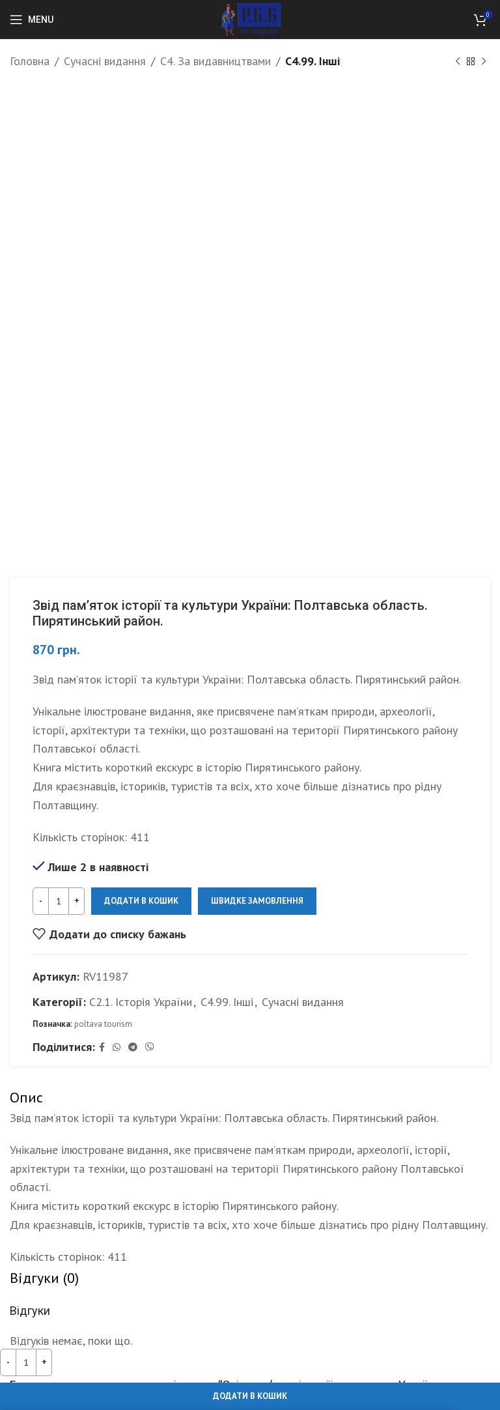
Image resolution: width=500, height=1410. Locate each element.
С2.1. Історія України (140, 1001)
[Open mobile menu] (31, 20)
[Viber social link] (149, 1047)
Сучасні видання (105, 60)
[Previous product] (457, 61)
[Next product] (483, 61)
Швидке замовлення (257, 900)
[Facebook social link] (102, 1047)
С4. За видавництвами (215, 60)
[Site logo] (250, 18)
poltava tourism (103, 1023)
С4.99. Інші (312, 60)
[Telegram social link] (132, 1047)
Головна (29, 60)
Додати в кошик (141, 900)
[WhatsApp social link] (116, 1047)
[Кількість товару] (58, 901)
